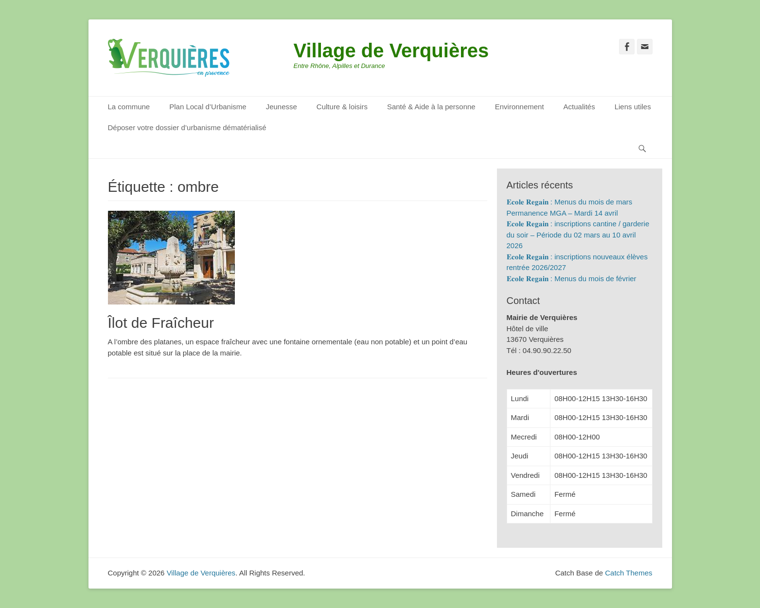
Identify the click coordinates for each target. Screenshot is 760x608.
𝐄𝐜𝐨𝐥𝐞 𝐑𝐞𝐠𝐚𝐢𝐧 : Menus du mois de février (571, 278)
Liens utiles (633, 106)
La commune (129, 106)
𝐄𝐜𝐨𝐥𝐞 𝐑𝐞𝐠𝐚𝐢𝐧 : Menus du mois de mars (570, 202)
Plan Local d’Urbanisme (207, 106)
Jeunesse (281, 106)
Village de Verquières (391, 50)
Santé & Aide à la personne (431, 106)
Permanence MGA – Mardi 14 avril (562, 213)
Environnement (519, 106)
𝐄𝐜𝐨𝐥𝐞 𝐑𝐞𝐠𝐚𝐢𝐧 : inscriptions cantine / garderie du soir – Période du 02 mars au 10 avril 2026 (578, 235)
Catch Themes (628, 573)
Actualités (579, 106)
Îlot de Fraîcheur (161, 323)
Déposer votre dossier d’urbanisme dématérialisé (187, 127)
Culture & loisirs (342, 106)
